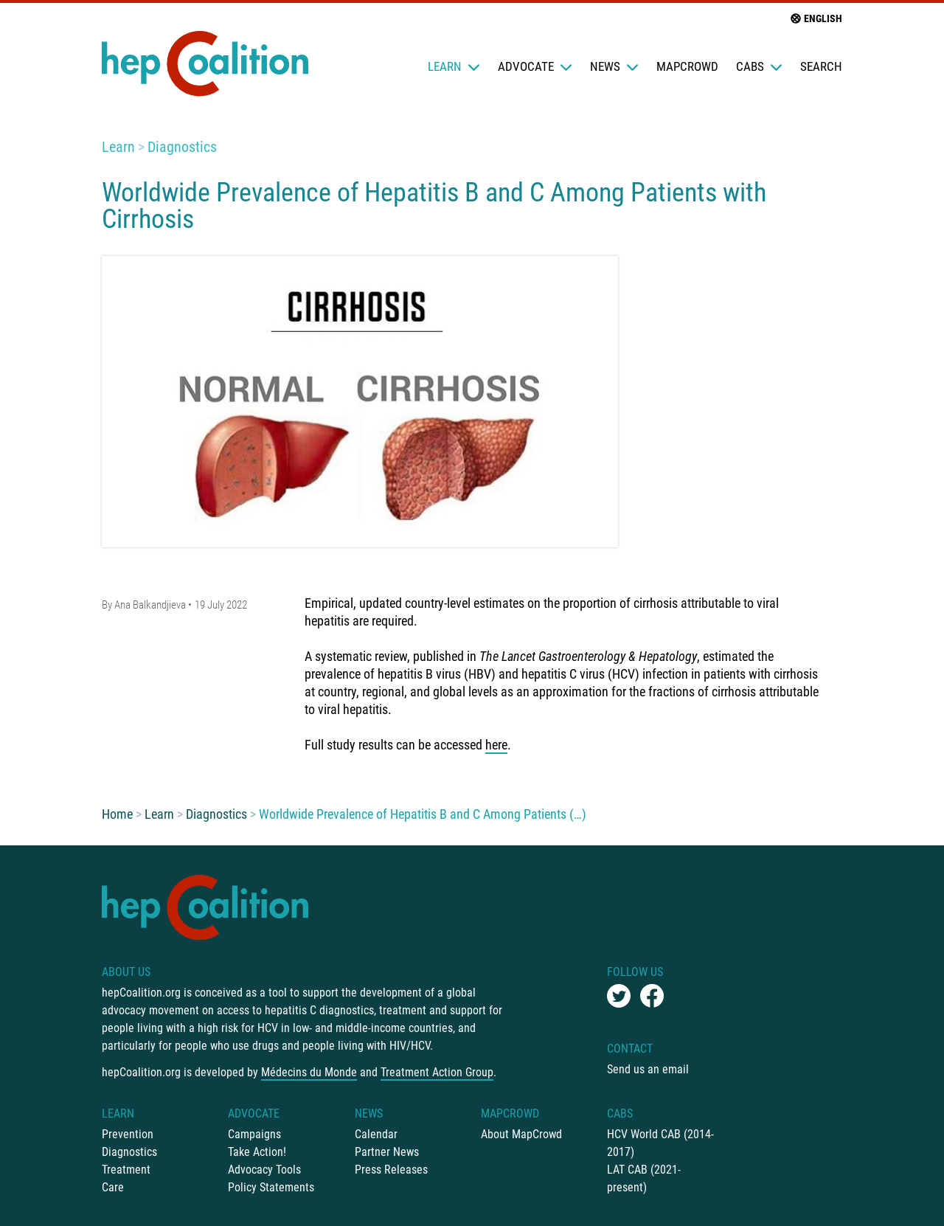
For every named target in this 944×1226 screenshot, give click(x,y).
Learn (454, 66)
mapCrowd (687, 66)
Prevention (127, 1134)
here (496, 744)
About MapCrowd (521, 1134)
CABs (759, 66)
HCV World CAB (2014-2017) (660, 1143)
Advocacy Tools (264, 1170)
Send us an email (648, 1069)
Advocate (535, 66)
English (815, 18)
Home (117, 814)
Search (821, 66)
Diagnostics (182, 147)
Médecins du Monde (309, 1072)
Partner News (387, 1152)
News (614, 66)
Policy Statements (271, 1187)
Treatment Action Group (437, 1072)
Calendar (376, 1134)
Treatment (126, 1170)
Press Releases (391, 1170)
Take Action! (257, 1152)
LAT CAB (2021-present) (644, 1178)
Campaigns (254, 1134)
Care (113, 1187)
